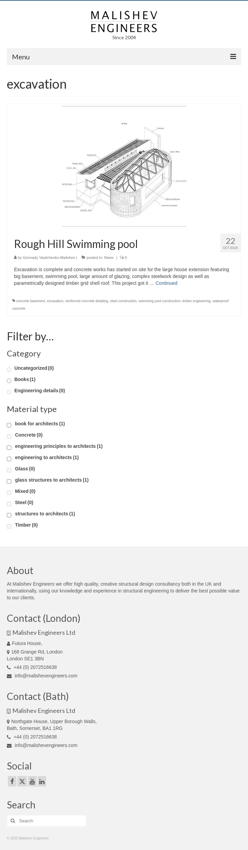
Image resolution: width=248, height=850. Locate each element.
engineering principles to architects (59, 446)
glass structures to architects (51, 480)
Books (25, 379)
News (109, 257)
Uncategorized (34, 368)
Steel (24, 502)
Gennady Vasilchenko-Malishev (49, 257)
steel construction (123, 301)
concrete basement (30, 301)
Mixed (25, 491)
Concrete (29, 435)
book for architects (40, 423)
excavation (55, 301)
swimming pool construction (159, 301)
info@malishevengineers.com (42, 675)
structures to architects (45, 513)
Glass (25, 468)
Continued (166, 283)
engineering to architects (47, 457)
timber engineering (196, 301)
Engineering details (39, 390)
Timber (26, 525)
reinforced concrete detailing (86, 301)
